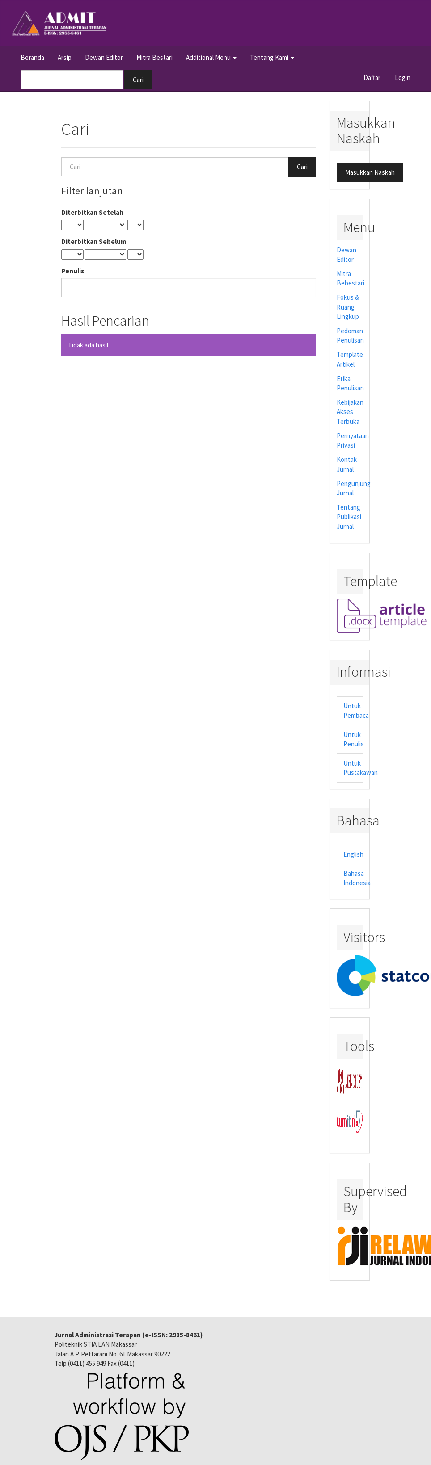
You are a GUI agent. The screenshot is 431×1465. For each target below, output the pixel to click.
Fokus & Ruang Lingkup (348, 307)
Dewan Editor (104, 57)
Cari (138, 79)
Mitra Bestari (154, 57)
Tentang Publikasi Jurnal (349, 517)
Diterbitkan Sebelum (93, 241)
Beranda (32, 57)
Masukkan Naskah (370, 172)
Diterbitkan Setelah (92, 212)
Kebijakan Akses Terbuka (350, 412)
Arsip (65, 57)
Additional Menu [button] (211, 57)
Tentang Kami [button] (272, 57)
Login (402, 77)
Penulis (72, 271)
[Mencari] (72, 79)
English (353, 854)
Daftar (371, 77)
